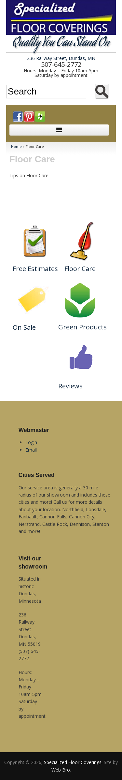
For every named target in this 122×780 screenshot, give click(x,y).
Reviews (70, 386)
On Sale (24, 327)
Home (16, 146)
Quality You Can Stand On (61, 43)
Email (31, 450)
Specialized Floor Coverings (73, 762)
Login (31, 442)
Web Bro (60, 770)
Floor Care (80, 268)
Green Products (82, 327)
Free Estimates (35, 268)
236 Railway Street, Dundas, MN (61, 58)
